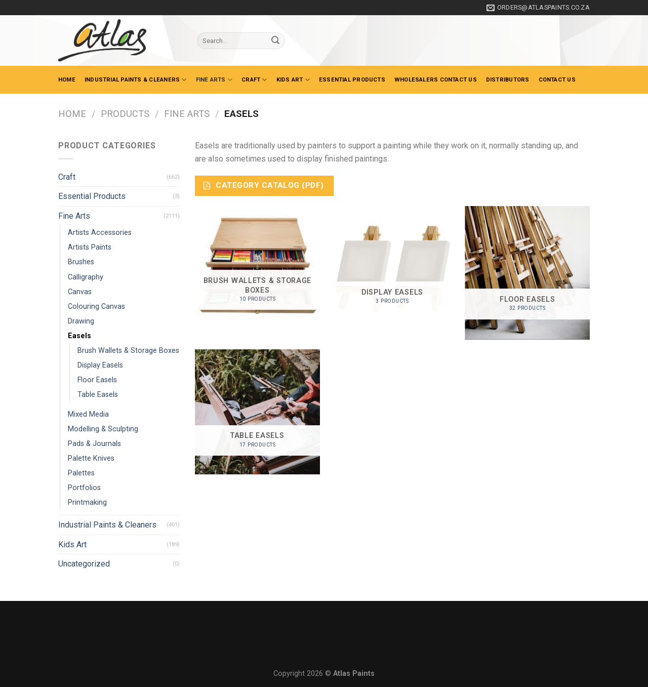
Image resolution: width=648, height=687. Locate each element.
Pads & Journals (94, 443)
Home (66, 79)
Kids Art (293, 80)
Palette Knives (91, 458)
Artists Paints (89, 247)
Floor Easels (97, 380)
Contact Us (557, 79)
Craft (254, 80)
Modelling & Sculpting (103, 429)
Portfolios (84, 487)
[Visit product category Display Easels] (392, 268)
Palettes (81, 473)
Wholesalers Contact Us (435, 79)
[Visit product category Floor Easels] (527, 273)
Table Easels (97, 394)
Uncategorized (84, 564)
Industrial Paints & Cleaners (136, 80)
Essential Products (352, 79)
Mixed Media (88, 414)
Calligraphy (85, 277)
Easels (79, 336)
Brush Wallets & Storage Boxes (128, 350)
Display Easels (100, 365)
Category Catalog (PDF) (263, 185)
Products (125, 113)
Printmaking (87, 502)
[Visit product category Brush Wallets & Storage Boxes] (257, 267)
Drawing (81, 321)
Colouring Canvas (96, 306)
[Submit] (275, 41)
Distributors (508, 79)
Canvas (80, 292)
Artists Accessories (100, 232)
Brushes (81, 262)
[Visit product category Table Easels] (257, 411)
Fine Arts (214, 80)
